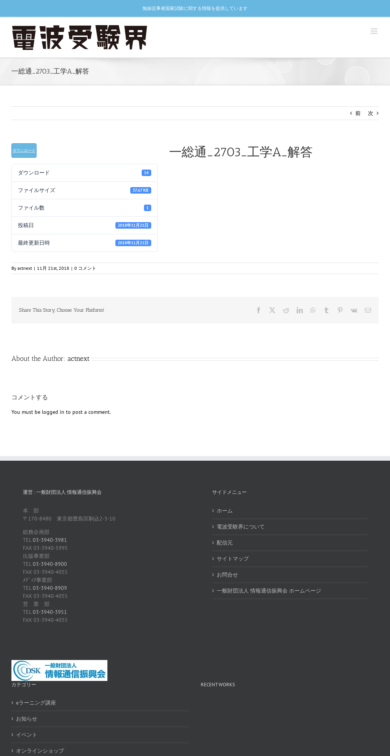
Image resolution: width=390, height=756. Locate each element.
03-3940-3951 (50, 612)
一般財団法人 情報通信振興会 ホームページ (269, 590)
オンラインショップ (40, 750)
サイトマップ (233, 558)
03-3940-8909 (50, 588)
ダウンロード (24, 150)
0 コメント (85, 268)
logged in (53, 411)
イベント (26, 734)
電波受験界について (241, 526)
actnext (25, 268)
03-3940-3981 (50, 540)
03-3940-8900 (50, 564)
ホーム (225, 510)
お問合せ (227, 574)
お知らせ (26, 718)
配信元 (225, 542)
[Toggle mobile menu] (375, 31)
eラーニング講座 (36, 702)
